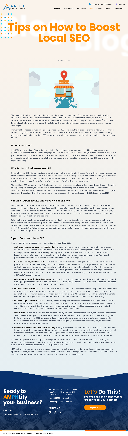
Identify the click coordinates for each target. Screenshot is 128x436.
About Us (57, 8)
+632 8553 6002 (14, 414)
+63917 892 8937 (32, 414)
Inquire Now (95, 407)
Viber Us (121, 4)
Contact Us (118, 8)
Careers (108, 8)
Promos (99, 8)
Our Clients (81, 8)
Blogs (91, 8)
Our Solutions (69, 8)
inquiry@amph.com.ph (63, 402)
